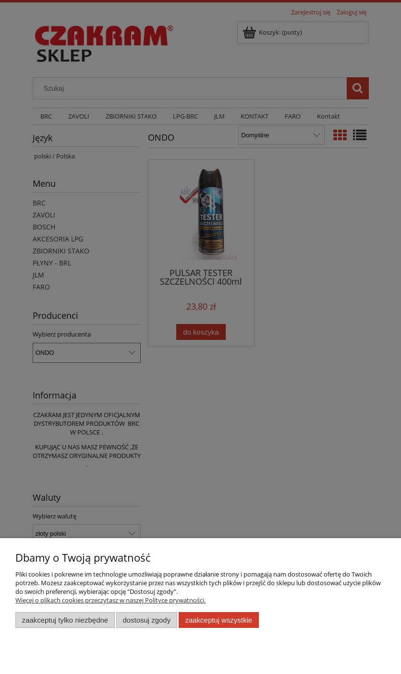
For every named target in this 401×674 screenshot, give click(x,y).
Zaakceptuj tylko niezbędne (65, 620)
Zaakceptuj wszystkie (218, 620)
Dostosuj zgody (146, 620)
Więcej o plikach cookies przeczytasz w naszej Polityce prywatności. (110, 600)
